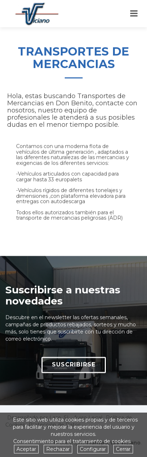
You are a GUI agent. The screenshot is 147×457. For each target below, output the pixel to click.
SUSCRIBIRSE (73, 367)
